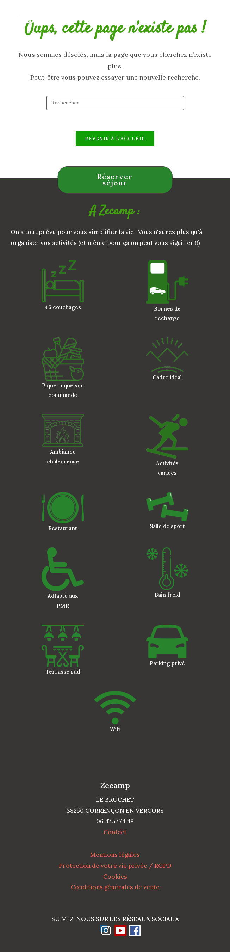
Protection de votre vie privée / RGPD (115, 866)
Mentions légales (115, 855)
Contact (115, 832)
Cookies (115, 876)
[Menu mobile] (213, 15)
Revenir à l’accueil (115, 139)
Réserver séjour (115, 180)
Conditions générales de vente (115, 887)
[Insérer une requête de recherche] (115, 103)
